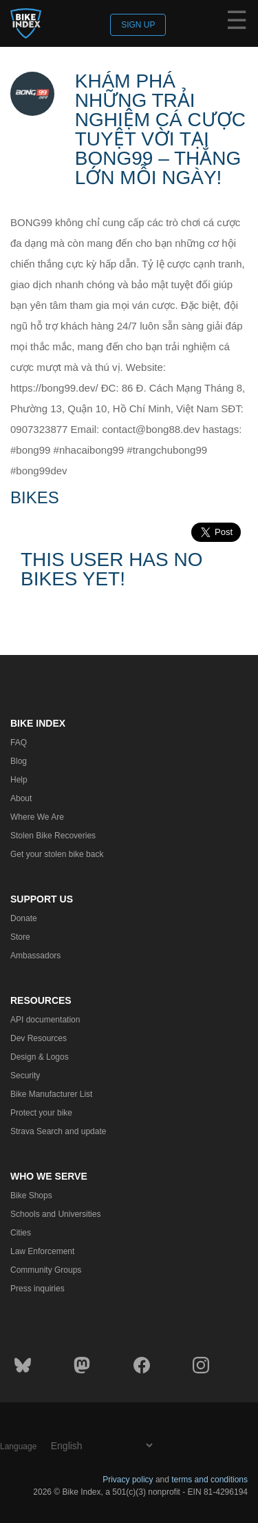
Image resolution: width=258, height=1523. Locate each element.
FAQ (18, 742)
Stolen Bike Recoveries (53, 835)
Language (18, 1446)
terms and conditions (209, 1479)
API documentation (45, 1020)
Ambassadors (35, 955)
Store (20, 937)
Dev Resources (38, 1038)
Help (19, 780)
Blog (18, 761)
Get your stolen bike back (56, 854)
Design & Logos (39, 1057)
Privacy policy (128, 1479)
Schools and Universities (55, 1214)
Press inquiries (37, 1288)
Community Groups (45, 1270)
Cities (20, 1233)
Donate (23, 918)
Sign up (138, 25)
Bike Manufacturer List (51, 1094)
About (21, 798)
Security (25, 1075)
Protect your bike (41, 1113)
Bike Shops (31, 1195)
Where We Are (37, 817)
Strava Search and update (58, 1131)
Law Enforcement (42, 1251)
